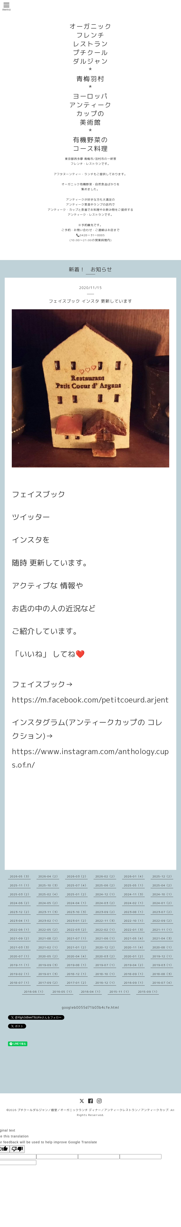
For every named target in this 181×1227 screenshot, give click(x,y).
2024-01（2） (162, 903)
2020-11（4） (134, 947)
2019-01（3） (48, 974)
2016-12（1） (105, 983)
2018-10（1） (105, 974)
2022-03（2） (77, 930)
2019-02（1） (20, 974)
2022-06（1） (20, 930)
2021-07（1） (77, 938)
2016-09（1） (134, 983)
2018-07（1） (20, 983)
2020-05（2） (48, 956)
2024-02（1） (134, 903)
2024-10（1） (162, 894)
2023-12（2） (20, 912)
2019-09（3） (48, 965)
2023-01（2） (77, 921)
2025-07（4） (77, 885)
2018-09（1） (134, 974)
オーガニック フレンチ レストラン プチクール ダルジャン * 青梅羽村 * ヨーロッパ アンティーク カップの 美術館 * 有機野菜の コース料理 (90, 87)
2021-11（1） (162, 930)
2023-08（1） (134, 912)
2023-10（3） (77, 912)
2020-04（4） (77, 956)
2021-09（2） (20, 938)
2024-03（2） (105, 903)
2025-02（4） (48, 894)
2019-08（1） (77, 965)
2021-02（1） (48, 947)
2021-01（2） (77, 947)
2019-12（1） (162, 956)
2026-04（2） (48, 876)
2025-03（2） (20, 894)
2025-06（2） (105, 885)
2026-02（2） (105, 876)
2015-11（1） (120, 992)
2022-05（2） (48, 930)
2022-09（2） (162, 921)
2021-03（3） (20, 947)
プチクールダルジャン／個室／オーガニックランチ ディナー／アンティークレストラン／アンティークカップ (93, 1110)
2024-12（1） (105, 894)
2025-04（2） (162, 885)
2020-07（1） (20, 956)
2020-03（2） (105, 956)
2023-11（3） (48, 912)
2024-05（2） (48, 903)
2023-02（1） (48, 921)
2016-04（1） (91, 992)
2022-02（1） (105, 930)
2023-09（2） (105, 912)
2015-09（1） (148, 992)
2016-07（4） (162, 983)
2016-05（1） (63, 992)
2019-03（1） (162, 965)
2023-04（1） (20, 921)
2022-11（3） (105, 921)
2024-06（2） (20, 903)
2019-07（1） (105, 965)
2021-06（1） (105, 938)
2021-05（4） (134, 938)
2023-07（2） (162, 912)
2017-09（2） (48, 983)
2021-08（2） (48, 938)
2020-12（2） (105, 947)
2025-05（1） (134, 885)
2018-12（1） (77, 974)
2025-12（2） (162, 876)
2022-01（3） (134, 930)
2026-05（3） (20, 876)
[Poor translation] (17, 1149)
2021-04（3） (162, 938)
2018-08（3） (162, 974)
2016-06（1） (34, 992)
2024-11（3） (134, 894)
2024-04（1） (77, 903)
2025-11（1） (20, 885)
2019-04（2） (134, 965)
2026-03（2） (77, 876)
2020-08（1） (162, 947)
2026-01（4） (134, 876)
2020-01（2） (134, 956)
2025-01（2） (77, 894)
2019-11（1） (20, 965)
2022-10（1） (134, 921)
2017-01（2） (77, 983)
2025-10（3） (48, 885)
